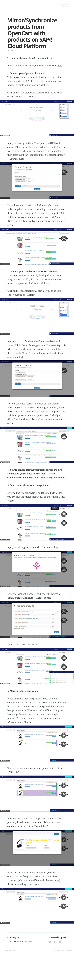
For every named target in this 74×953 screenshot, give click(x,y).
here (51, 58)
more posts (16, 941)
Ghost (70, 951)
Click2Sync (13, 937)
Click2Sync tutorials (8, 951)
